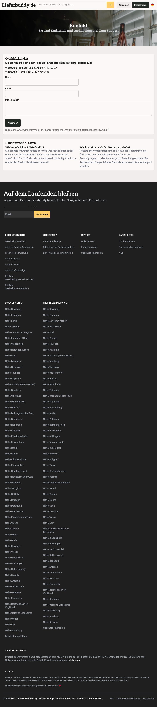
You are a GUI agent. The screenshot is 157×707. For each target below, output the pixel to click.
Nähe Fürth (11, 320)
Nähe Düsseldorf (52, 447)
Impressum (148, 698)
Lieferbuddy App (52, 241)
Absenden (13, 122)
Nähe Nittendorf (13, 366)
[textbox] (72, 5)
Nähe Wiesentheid (15, 401)
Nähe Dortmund (13, 505)
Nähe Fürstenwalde (15, 459)
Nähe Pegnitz (50, 338)
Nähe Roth (10, 355)
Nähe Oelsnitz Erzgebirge (18, 612)
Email (8, 88)
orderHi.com (17, 698)
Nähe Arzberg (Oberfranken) (20, 384)
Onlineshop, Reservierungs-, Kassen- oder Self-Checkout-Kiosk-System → (64, 698)
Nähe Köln (48, 522)
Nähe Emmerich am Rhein (19, 517)
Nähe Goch (11, 540)
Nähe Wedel (11, 618)
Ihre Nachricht (12, 99)
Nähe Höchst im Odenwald (19, 476)
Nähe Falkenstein (14, 586)
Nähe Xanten (12, 528)
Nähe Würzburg (13, 395)
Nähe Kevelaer (13, 546)
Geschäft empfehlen (92, 252)
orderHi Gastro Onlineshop (19, 247)
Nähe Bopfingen (13, 418)
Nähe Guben (11, 453)
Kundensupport (89, 247)
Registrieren (140, 4)
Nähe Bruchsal (13, 430)
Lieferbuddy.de (19, 5)
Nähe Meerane (13, 592)
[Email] (19, 214)
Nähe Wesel (11, 522)
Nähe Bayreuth (13, 378)
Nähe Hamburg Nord (16, 471)
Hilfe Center (87, 241)
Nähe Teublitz (12, 372)
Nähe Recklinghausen (54, 471)
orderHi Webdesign (15, 270)
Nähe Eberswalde (14, 465)
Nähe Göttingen (51, 436)
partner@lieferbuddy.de (79, 62)
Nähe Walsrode (13, 482)
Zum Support (109, 30)
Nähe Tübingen (51, 390)
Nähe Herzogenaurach (17, 349)
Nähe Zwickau (12, 580)
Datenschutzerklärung (94, 130)
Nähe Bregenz (50, 622)
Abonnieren (42, 214)
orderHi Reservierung (16, 252)
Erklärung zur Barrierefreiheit (59, 247)
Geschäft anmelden (15, 241)
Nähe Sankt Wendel (53, 549)
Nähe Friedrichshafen (16, 436)
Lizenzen (9, 671)
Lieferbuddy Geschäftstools (58, 252)
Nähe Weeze (12, 551)
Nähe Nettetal (12, 493)
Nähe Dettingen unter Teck (19, 413)
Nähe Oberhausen (14, 511)
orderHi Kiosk (12, 264)
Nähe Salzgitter (13, 488)
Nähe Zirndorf (12, 326)
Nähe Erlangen (13, 315)
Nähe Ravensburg (14, 442)
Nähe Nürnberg (13, 309)
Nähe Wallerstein (14, 343)
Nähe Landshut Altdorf (17, 338)
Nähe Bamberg (13, 390)
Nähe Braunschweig (53, 442)
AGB (121, 252)
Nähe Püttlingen (14, 563)
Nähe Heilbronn (13, 424)
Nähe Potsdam (51, 418)
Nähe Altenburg (13, 630)
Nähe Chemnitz (51, 599)
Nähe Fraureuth (13, 598)
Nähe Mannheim (52, 384)
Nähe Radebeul (51, 560)
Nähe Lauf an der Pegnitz (18, 332)
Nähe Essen (49, 465)
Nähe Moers (11, 534)
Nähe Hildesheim (52, 430)
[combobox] (72, 5)
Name (8, 77)
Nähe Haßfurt (12, 407)
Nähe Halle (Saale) (15, 569)
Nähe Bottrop (50, 476)
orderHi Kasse (12, 258)
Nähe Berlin (11, 447)
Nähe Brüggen (12, 499)
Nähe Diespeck (13, 361)
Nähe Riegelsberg (14, 557)
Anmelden (124, 4)
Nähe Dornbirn (51, 616)
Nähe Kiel (10, 624)
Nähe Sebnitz (12, 574)
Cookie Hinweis (127, 241)
